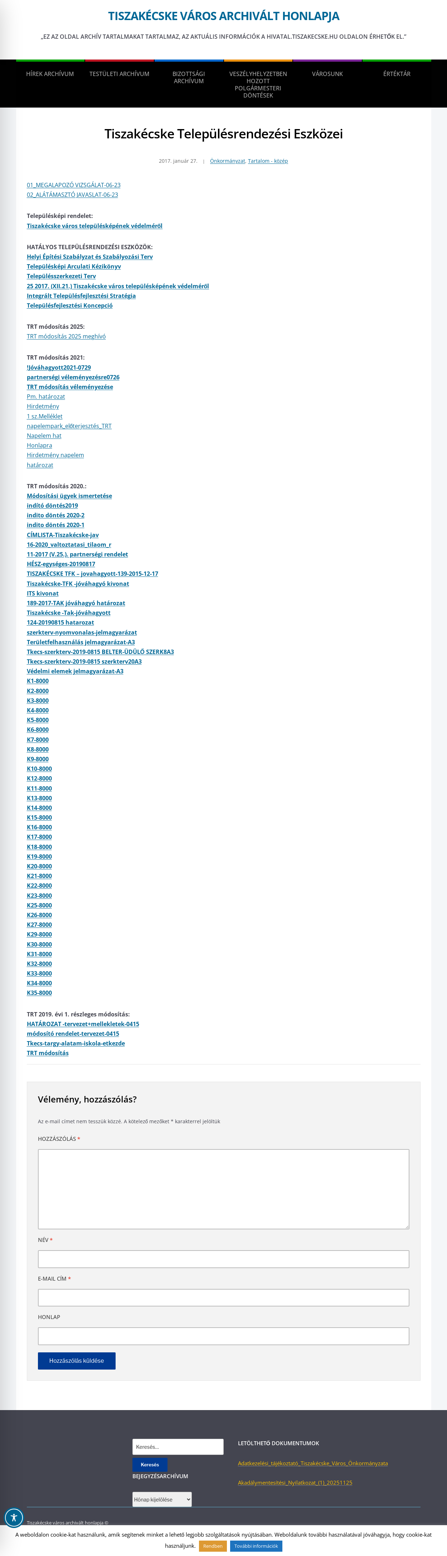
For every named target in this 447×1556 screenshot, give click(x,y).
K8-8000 (38, 749)
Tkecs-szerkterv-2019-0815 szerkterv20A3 (84, 661)
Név (45, 1239)
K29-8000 (39, 934)
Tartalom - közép (268, 160)
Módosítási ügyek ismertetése (69, 496)
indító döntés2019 (52, 505)
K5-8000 (38, 720)
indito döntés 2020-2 (55, 515)
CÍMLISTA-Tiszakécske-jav (63, 535)
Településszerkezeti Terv (61, 276)
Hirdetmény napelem (55, 455)
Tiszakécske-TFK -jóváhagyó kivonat (78, 584)
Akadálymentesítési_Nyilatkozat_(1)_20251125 (295, 1482)
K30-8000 (39, 944)
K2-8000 (38, 691)
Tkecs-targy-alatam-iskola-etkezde (76, 1043)
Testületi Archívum (119, 74)
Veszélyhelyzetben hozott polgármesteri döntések (258, 84)
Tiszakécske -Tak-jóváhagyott (69, 613)
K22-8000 (39, 886)
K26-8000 (39, 915)
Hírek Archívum (50, 74)
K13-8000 (39, 798)
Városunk (327, 74)
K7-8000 (38, 740)
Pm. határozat (46, 396)
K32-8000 (39, 964)
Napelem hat (44, 436)
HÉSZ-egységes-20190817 (61, 564)
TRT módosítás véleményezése (70, 387)
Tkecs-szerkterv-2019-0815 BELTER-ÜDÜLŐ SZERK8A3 (100, 652)
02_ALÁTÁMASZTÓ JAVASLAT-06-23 (72, 195)
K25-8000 (39, 905)
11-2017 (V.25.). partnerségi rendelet (77, 554)
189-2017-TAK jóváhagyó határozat (76, 603)
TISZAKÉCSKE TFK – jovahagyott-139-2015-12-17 (92, 574)
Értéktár (396, 74)
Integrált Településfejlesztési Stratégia (81, 296)
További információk (256, 1546)
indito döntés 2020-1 (55, 525)
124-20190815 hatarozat (60, 622)
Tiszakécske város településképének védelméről (95, 226)
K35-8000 (39, 993)
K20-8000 (39, 866)
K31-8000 (39, 954)
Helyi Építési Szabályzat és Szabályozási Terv (90, 257)
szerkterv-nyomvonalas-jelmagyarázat (82, 632)
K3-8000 (38, 701)
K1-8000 (38, 681)
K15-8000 (39, 817)
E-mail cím (54, 1278)
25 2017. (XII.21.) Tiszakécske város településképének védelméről (118, 286)
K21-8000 (39, 876)
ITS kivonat (43, 593)
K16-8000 (39, 827)
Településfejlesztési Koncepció (70, 305)
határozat (40, 465)
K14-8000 (39, 808)
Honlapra (39, 445)
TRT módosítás (48, 1053)
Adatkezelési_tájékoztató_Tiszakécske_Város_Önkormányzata (313, 1463)
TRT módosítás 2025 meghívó (66, 336)
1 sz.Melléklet (45, 416)
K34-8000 (39, 983)
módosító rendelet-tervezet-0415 (73, 1034)
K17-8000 (39, 837)
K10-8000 (39, 769)
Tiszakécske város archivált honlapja (223, 15)
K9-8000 (38, 759)
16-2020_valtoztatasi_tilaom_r (69, 545)
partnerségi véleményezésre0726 (73, 377)
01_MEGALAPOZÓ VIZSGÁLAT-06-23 (74, 185)
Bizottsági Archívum (189, 77)
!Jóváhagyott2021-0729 (59, 367)
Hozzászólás (59, 1138)
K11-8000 (39, 788)
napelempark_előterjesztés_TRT (69, 426)
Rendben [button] (213, 1546)
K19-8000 (39, 856)
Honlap (49, 1316)
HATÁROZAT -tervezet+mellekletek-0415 (83, 1024)
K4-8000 (38, 710)
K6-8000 (38, 730)
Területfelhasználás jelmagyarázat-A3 (81, 642)
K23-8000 (39, 896)
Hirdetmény (43, 406)
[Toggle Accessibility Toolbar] (14, 1517)
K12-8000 (39, 778)
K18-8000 (39, 847)
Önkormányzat (227, 160)
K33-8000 (39, 973)
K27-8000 (39, 925)
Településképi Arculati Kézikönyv (74, 266)
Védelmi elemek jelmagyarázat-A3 (75, 671)
